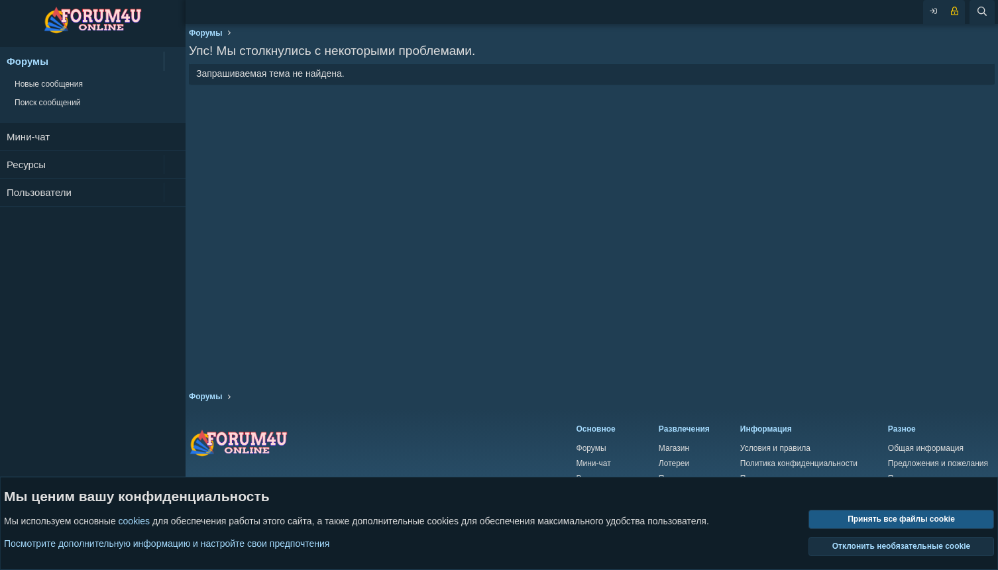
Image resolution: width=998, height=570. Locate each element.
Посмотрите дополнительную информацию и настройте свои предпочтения (166, 543)
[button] (175, 61)
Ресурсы (26, 164)
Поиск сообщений (47, 102)
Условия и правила (775, 448)
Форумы (27, 61)
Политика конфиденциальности (799, 463)
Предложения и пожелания (938, 463)
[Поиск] (982, 12)
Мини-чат (28, 136)
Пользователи (39, 192)
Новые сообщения (49, 84)
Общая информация (926, 448)
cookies (134, 521)
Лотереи (674, 463)
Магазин (674, 448)
